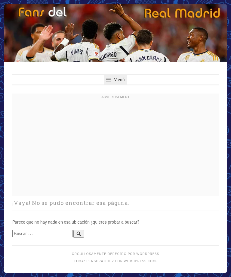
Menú (115, 79)
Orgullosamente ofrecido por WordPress (115, 253)
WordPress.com (140, 261)
